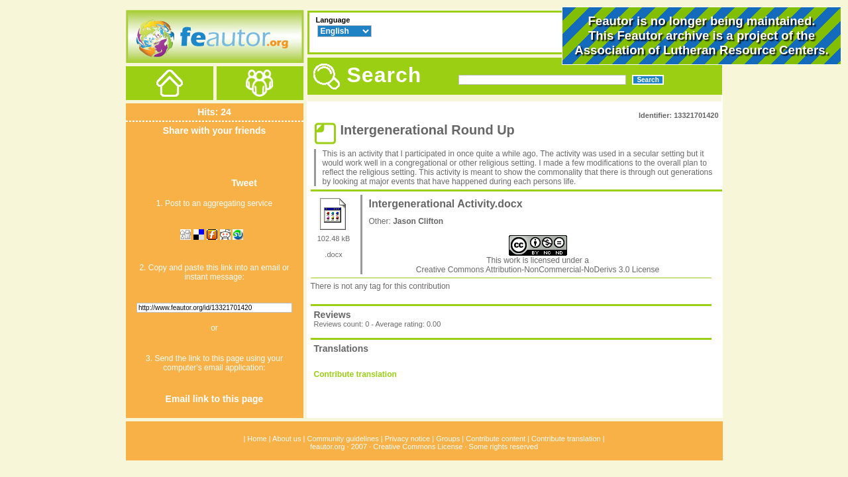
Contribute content (495, 439)
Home (256, 439)
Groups (448, 439)
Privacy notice (407, 439)
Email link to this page (215, 399)
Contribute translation (355, 374)
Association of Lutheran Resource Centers (699, 50)
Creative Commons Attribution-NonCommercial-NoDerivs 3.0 (524, 269)
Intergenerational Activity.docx (446, 203)
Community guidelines (342, 439)
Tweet (244, 183)
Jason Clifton (418, 221)
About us (286, 439)
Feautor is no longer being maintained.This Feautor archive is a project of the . (701, 35)
